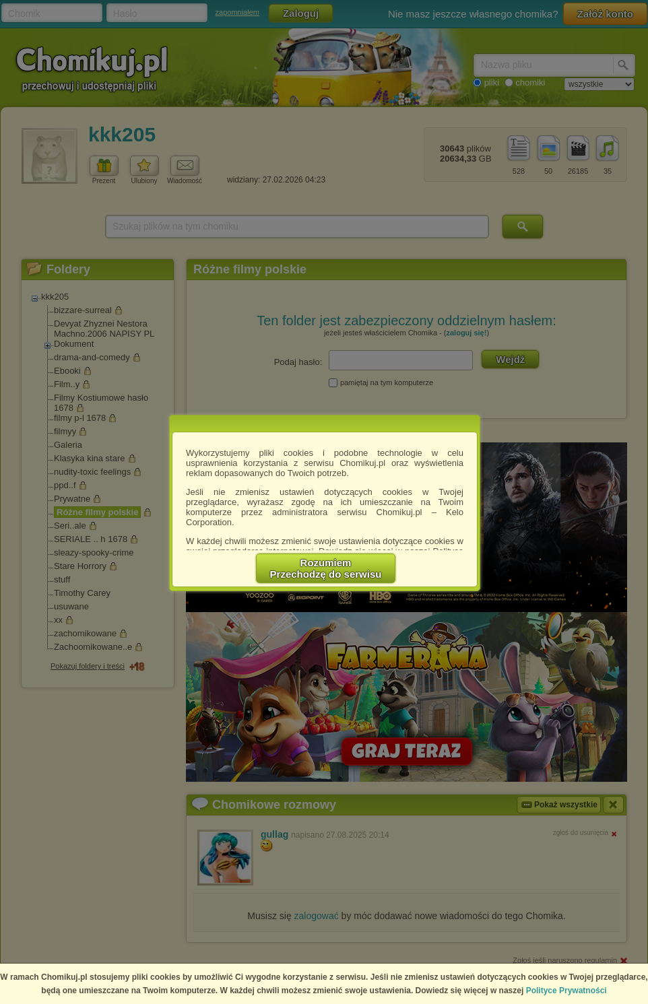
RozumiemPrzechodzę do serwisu (326, 568)
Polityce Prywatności (566, 990)
